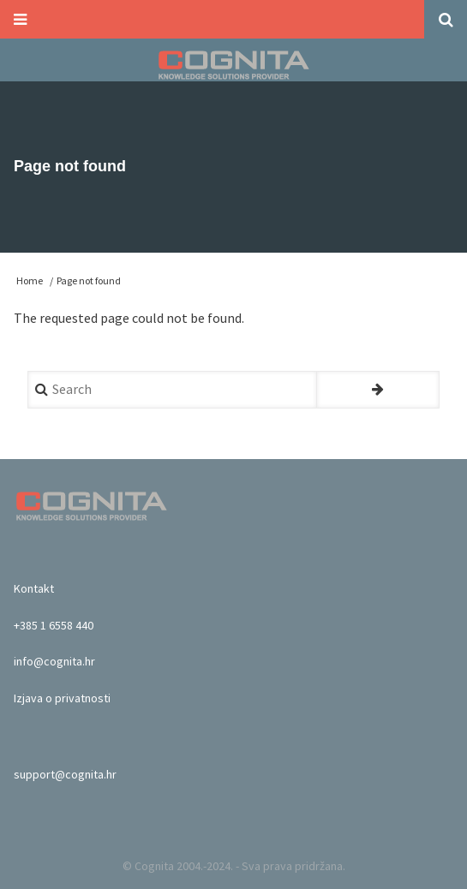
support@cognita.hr (65, 774)
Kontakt (34, 588)
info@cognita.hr (54, 661)
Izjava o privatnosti (62, 698)
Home (29, 280)
